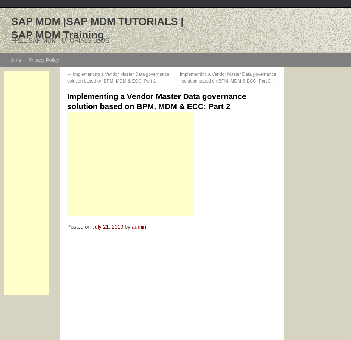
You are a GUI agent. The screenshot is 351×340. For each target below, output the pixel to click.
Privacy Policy (44, 60)
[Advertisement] (26, 183)
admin (139, 227)
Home (14, 60)
